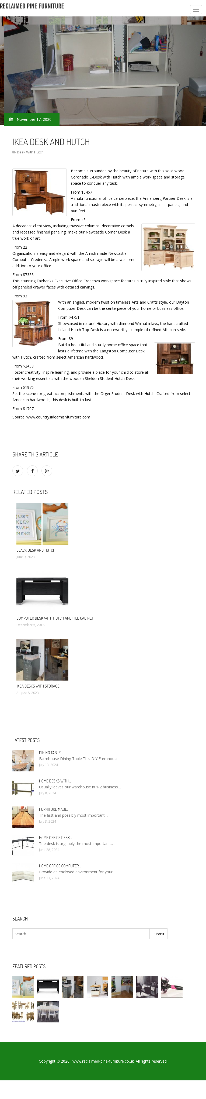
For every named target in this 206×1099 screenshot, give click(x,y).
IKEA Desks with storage (38, 686)
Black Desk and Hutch (35, 550)
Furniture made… (54, 809)
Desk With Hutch (30, 152)
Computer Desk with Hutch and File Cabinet (55, 618)
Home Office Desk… (55, 837)
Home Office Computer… (60, 865)
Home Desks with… (55, 781)
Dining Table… (51, 752)
